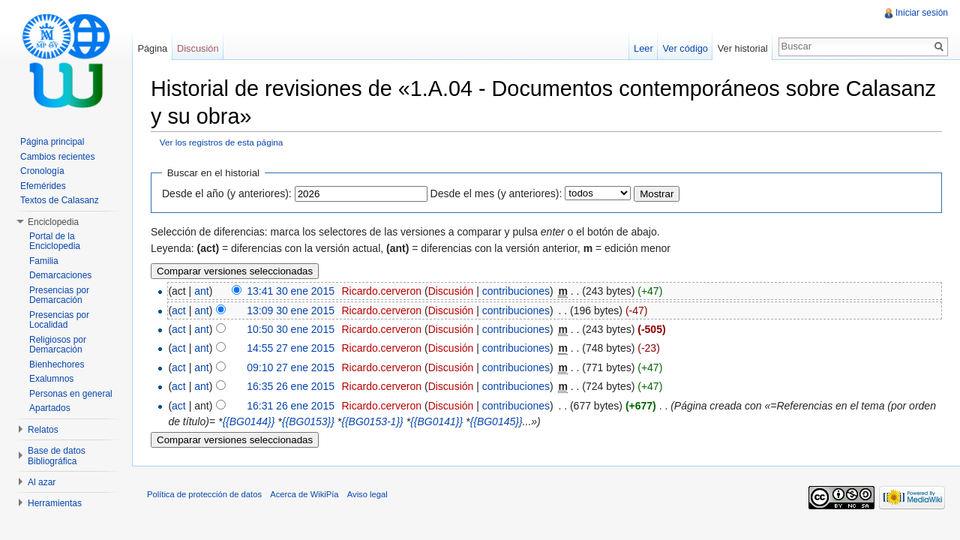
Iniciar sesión (922, 13)
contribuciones (516, 291)
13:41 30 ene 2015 (290, 291)
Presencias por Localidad (59, 320)
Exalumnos (51, 379)
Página (152, 48)
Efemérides (43, 186)
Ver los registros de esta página (222, 142)
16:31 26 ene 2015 (290, 406)
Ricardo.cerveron (381, 291)
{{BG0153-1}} (372, 422)
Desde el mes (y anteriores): (496, 194)
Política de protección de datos (204, 494)
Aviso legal (367, 494)
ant (201, 291)
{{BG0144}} (248, 422)
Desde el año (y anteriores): (227, 194)
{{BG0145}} (496, 422)
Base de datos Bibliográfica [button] (57, 456)
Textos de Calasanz (59, 200)
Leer (643, 48)
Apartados (49, 408)
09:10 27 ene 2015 (290, 368)
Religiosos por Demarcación (57, 345)
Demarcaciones (60, 275)
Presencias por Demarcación (59, 295)
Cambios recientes (57, 157)
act (179, 310)
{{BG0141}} (436, 422)
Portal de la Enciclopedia (54, 241)
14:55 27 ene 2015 (290, 348)
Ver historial (743, 48)
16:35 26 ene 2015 (290, 386)
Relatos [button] (43, 429)
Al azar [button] (42, 482)
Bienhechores (56, 364)
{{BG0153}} (308, 422)
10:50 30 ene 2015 (290, 329)
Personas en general (70, 393)
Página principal (52, 141)
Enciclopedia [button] (53, 222)
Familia (43, 261)
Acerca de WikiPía (304, 494)
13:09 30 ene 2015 (290, 310)
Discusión (451, 291)
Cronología (42, 171)
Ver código (684, 48)
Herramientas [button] (55, 503)
